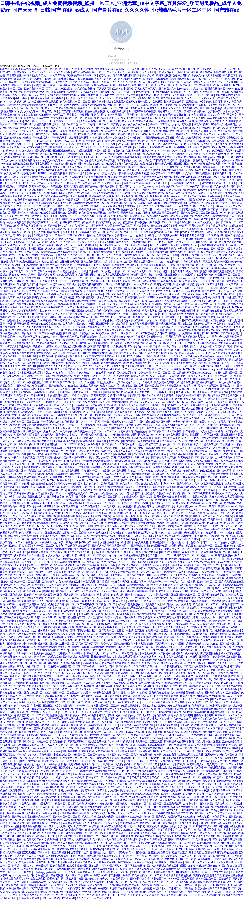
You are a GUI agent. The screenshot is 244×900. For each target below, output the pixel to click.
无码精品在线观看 (24, 493)
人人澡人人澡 (97, 147)
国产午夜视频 (133, 633)
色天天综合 (229, 183)
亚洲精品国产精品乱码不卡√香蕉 (108, 251)
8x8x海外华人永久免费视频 (210, 535)
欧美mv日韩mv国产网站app (108, 865)
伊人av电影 (7, 787)
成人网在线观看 (127, 617)
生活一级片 (47, 699)
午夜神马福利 (27, 575)
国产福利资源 (57, 771)
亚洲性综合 (154, 389)
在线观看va (225, 343)
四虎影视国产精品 (212, 307)
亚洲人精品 (137, 411)
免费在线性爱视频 (229, 673)
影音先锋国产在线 (151, 114)
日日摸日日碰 (102, 346)
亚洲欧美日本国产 (169, 673)
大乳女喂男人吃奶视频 (213, 346)
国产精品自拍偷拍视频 (78, 379)
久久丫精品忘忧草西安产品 (99, 356)
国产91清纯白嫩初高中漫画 (52, 170)
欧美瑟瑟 (65, 134)
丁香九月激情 (136, 251)
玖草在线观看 (12, 248)
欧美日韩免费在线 (69, 157)
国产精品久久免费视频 (100, 454)
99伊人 (3, 271)
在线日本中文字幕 (137, 389)
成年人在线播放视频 (35, 509)
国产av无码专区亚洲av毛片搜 (20, 291)
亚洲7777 (61, 493)
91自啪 (179, 728)
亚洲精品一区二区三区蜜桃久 (126, 369)
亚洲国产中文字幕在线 (170, 144)
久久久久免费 (221, 127)
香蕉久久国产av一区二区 (86, 598)
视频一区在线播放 (64, 611)
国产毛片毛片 (44, 398)
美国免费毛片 (8, 385)
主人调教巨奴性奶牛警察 (142, 111)
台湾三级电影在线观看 (43, 483)
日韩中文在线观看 (115, 777)
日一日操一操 (87, 699)
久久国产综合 (214, 336)
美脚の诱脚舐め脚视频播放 (98, 460)
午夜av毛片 (197, 340)
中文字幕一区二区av (106, 438)
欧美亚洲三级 (106, 300)
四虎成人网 (59, 562)
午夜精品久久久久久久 (19, 193)
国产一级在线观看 (224, 588)
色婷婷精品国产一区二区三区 (88, 780)
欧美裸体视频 (76, 806)
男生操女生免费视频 (78, 114)
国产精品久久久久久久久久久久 (128, 124)
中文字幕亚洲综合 (94, 539)
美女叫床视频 (177, 78)
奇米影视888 (160, 558)
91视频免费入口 (113, 712)
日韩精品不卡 (59, 137)
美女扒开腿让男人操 (226, 379)
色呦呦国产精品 (44, 869)
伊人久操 (174, 294)
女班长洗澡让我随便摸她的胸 (43, 327)
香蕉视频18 (52, 758)
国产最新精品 (120, 248)
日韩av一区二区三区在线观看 (177, 480)
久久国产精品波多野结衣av (143, 780)
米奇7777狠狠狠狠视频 (13, 588)
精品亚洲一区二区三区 (228, 274)
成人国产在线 (173, 193)
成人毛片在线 (195, 562)
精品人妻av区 (72, 105)
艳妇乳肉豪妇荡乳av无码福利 (52, 464)
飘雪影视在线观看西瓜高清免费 (212, 888)
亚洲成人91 (117, 366)
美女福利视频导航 (232, 558)
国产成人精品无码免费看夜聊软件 (86, 284)
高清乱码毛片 (55, 183)
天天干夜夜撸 (90, 408)
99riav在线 (32, 780)
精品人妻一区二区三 (11, 88)
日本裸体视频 (229, 297)
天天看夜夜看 (125, 457)
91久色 (220, 167)
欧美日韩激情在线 (46, 202)
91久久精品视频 (52, 656)
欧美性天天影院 (117, 114)
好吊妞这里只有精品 (42, 549)
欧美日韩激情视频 (52, 147)
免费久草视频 (43, 519)
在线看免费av (7, 653)
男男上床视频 (222, 229)
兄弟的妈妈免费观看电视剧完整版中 (177, 415)
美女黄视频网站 (52, 614)
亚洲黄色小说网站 (123, 88)
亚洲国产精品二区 (167, 441)
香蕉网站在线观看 (29, 797)
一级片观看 (157, 460)
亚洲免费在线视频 (218, 405)
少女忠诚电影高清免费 (112, 229)
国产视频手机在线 (211, 183)
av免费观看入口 (35, 402)
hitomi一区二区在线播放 (181, 878)
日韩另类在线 (37, 758)
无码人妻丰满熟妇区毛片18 (111, 307)
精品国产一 (47, 689)
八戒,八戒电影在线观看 (222, 496)
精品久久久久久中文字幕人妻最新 (64, 313)
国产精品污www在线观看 (83, 170)
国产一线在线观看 (48, 101)
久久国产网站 (194, 154)
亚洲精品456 (85, 875)
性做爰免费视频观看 (161, 206)
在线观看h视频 (66, 297)
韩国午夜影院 (105, 291)
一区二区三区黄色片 (33, 490)
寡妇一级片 (102, 340)
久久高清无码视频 (221, 656)
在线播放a (137, 803)
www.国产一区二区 (27, 336)
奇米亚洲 (116, 398)
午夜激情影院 (130, 255)
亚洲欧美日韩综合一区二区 (82, 75)
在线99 (159, 232)
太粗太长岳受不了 (53, 127)
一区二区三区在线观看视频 (19, 836)
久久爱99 (232, 225)
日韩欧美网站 (172, 731)
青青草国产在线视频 (94, 176)
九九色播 (36, 738)
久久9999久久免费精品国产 (149, 147)
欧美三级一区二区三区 (31, 108)
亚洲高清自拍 (203, 738)
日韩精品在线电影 (144, 75)
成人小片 (50, 108)
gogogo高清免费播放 (168, 297)
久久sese (66, 673)
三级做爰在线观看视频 (87, 477)
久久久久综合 (59, 806)
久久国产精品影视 (31, 147)
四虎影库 (78, 398)
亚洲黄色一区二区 (231, 85)
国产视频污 (133, 114)
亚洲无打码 (87, 157)
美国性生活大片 (217, 111)
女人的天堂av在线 (144, 186)
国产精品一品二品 (107, 555)
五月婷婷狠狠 (200, 362)
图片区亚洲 (10, 898)
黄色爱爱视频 (32, 251)
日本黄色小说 (44, 829)
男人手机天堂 (48, 731)
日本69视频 (160, 862)
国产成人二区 (210, 477)
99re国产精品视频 (230, 653)
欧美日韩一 (209, 137)
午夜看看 (76, 709)
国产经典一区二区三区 (111, 630)
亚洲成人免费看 (125, 196)
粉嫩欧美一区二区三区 (125, 624)
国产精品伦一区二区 (12, 470)
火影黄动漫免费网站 (12, 878)
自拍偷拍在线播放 (79, 395)
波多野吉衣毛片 (231, 330)
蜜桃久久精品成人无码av (110, 330)
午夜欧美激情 (138, 108)
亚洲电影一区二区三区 (206, 333)
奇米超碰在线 (75, 535)
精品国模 (187, 444)
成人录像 (229, 82)
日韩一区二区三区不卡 (109, 473)
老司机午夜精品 (176, 689)
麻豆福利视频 (70, 333)
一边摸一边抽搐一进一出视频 (80, 660)
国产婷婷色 (91, 186)
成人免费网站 (185, 333)
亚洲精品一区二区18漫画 (45, 503)
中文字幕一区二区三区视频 (165, 173)
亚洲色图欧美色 (55, 715)
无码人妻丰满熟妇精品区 (195, 124)
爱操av (172, 265)
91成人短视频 (224, 516)
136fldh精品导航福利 (136, 366)
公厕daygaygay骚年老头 (165, 532)
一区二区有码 (88, 124)
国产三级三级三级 (24, 180)
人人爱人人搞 (213, 584)
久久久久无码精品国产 (34, 362)
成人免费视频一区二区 (158, 154)
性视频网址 (210, 562)
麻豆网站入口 (8, 206)
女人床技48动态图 (73, 686)
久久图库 (211, 235)
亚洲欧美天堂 (36, 313)
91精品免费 (103, 199)
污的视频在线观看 (215, 669)
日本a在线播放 (196, 464)
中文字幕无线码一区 (138, 578)
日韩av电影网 (180, 225)
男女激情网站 (96, 617)
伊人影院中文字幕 (164, 382)
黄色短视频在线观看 (33, 800)
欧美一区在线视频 (119, 744)
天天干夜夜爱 (22, 323)
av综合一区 (212, 258)
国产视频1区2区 (105, 699)
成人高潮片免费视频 (126, 751)
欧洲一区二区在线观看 (28, 581)
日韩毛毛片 (47, 421)
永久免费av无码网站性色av (107, 310)
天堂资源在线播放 (117, 869)
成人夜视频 (42, 131)
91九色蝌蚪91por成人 (202, 232)
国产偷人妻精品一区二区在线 (179, 176)
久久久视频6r (125, 506)
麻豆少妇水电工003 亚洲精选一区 (167, 771)
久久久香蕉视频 (27, 320)
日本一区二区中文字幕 (185, 647)
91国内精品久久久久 (170, 238)
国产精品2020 (169, 307)
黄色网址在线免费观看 (70, 255)
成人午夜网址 (149, 310)
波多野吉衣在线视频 (89, 444)
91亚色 (39, 493)
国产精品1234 (43, 167)
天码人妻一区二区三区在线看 (81, 98)
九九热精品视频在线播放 (94, 529)
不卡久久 (72, 424)
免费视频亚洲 (135, 601)
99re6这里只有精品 (127, 565)
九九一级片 (106, 98)
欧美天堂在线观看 (104, 118)
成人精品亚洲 (160, 183)
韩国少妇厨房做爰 (68, 790)
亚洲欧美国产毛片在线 (152, 189)
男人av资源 (13, 147)
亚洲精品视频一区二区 (19, 144)
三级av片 (133, 673)
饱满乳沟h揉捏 (46, 356)
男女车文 (232, 114)
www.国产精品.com (215, 340)
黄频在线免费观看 (123, 75)
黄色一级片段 (26, 617)
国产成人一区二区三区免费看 (156, 823)
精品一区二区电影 (87, 268)
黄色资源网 (206, 271)
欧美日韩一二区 (234, 167)
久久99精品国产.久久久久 (161, 598)
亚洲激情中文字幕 (205, 480)
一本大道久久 (176, 356)
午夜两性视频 (191, 470)
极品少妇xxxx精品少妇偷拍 (219, 846)
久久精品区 (205, 98)
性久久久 (234, 118)
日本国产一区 (61, 676)
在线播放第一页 (161, 473)
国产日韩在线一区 (173, 620)
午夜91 (64, 650)
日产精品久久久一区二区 (54, 281)
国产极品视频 (217, 320)
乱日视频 (24, 183)
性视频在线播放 (197, 513)
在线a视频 (85, 584)
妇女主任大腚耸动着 (39, 353)
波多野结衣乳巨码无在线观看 (25, 372)
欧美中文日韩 (28, 274)
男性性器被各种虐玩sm (224, 529)
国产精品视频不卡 (155, 385)
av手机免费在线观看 (44, 820)
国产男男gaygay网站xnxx (137, 473)
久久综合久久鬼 (203, 855)
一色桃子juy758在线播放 (213, 323)
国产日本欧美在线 (61, 415)
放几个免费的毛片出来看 (93, 519)
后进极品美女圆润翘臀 (194, 317)
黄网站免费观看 (9, 278)
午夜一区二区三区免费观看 (32, 206)
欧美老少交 (232, 493)
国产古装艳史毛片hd (183, 702)
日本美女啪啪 (118, 601)
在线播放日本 (29, 366)
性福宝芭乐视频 (105, 571)
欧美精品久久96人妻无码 (27, 242)
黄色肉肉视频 (66, 581)
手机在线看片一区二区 (65, 216)
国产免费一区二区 (121, 199)
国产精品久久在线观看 (150, 101)
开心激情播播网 (97, 180)
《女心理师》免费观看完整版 (209, 767)
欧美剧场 (131, 229)
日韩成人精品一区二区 (128, 300)
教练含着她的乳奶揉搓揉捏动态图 (61, 261)
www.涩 (177, 209)
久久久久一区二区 (82, 415)
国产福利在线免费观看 (19, 105)
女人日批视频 (19, 369)
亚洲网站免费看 (199, 451)
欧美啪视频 (146, 163)
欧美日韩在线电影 (61, 229)
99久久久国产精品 (65, 369)
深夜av (106, 607)
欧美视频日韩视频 (58, 395)
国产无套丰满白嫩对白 (85, 229)
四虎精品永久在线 (147, 118)
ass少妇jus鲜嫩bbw (157, 359)
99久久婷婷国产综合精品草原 (214, 500)
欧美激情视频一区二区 (40, 643)
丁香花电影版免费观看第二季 (172, 813)
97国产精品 (159, 487)
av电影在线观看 (105, 751)
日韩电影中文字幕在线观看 (156, 157)
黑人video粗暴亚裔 (208, 385)
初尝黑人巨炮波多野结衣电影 (47, 307)
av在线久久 (25, 803)
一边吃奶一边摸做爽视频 (91, 418)
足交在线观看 (124, 372)
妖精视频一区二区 (69, 529)
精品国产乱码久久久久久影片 (145, 395)
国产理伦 (134, 261)
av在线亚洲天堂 (95, 225)
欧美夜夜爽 (103, 601)
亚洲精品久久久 (99, 852)
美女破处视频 (83, 722)
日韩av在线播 (77, 526)
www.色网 (198, 163)
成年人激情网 (234, 320)
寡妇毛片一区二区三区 (143, 144)
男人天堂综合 (129, 140)
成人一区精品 (17, 281)
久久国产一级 (65, 180)
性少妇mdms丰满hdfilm (174, 663)
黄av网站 (144, 839)
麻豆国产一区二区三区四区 (107, 72)
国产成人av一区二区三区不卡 (93, 323)
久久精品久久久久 (136, 637)
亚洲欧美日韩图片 (126, 356)
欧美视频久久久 (39, 718)
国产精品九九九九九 (137, 767)
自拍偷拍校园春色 (68, 124)
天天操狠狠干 (233, 793)
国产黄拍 (12, 620)
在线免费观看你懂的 (65, 869)
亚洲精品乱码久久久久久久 (87, 607)
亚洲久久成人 (75, 539)
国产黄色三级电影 (132, 816)
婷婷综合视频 (141, 483)
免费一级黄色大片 (212, 571)
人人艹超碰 (132, 95)
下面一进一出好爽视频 (19, 810)
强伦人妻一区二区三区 (160, 274)
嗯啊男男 (47, 242)
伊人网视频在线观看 (27, 480)
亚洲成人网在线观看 (20, 545)
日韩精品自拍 (122, 460)
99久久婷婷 (51, 336)
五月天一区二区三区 (129, 813)
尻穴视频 (128, 147)
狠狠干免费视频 (32, 238)
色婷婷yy (196, 542)
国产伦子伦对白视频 (44, 193)
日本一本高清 (215, 735)
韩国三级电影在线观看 (97, 82)
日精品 (218, 614)
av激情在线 (128, 715)
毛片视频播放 (124, 385)
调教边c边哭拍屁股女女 (94, 434)
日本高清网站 (177, 183)
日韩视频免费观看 (83, 202)
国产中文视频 (102, 317)
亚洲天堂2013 (228, 444)
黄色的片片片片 (166, 859)
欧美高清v (20, 78)
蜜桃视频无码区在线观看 (138, 183)
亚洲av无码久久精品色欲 (135, 180)
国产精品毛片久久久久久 (131, 160)
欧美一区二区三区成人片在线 (163, 124)
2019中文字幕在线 (142, 284)
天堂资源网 (68, 454)
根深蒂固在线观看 (174, 101)
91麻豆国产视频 (164, 709)
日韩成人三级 (144, 650)
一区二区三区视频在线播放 (80, 307)
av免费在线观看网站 (57, 473)
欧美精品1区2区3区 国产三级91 (55, 382)
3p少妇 (112, 157)
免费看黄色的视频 (191, 731)
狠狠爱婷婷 (139, 242)
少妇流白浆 (125, 725)
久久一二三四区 (191, 438)
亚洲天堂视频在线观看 (227, 555)
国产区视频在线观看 (165, 170)
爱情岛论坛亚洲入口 (185, 274)
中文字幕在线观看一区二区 (80, 330)
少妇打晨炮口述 (147, 447)
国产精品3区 (134, 170)
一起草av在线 (58, 284)
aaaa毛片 (171, 327)
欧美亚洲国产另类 (58, 206)
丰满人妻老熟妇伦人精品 (78, 552)
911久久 (79, 382)
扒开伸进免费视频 (174, 180)
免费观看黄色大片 (48, 522)
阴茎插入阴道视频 (74, 186)
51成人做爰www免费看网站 (212, 816)
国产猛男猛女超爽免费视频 (177, 379)
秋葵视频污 (33, 78)
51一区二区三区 (110, 349)
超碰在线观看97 (139, 744)
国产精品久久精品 (218, 209)
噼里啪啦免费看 (77, 728)
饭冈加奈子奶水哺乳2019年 (61, 304)
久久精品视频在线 (10, 562)
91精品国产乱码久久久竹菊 (227, 216)
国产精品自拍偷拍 (10, 114)
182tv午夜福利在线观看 (168, 434)
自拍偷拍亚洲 (114, 147)
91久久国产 (233, 111)
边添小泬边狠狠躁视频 (191, 170)
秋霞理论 (139, 154)
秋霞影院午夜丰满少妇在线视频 (34, 441)
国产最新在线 (150, 82)
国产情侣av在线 (180, 167)
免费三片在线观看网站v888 (165, 607)
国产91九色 (24, 584)
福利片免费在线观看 (105, 163)
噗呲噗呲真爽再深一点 (41, 222)
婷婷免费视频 (77, 131)
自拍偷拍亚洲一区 (53, 330)
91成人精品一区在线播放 (57, 85)
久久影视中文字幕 (112, 183)
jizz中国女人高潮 (105, 666)
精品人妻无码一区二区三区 (29, 715)
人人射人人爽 (102, 366)
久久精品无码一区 (75, 888)
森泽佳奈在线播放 (150, 379)
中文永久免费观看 (17, 222)
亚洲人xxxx (148, 150)
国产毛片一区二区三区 (103, 376)
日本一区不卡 (38, 395)
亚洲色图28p (64, 202)
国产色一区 (175, 320)
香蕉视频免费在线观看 (228, 95)
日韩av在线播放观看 (149, 202)
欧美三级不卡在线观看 (71, 111)
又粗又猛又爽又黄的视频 (176, 287)
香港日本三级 (25, 650)
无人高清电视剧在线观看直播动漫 (78, 300)
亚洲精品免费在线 (81, 294)
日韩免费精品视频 (189, 725)
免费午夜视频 (72, 127)
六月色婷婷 (53, 487)
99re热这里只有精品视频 (80, 160)
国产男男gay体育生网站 (124, 660)
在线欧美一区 (234, 411)
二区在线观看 (121, 108)
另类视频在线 (135, 604)
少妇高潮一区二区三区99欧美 (87, 682)
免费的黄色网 (203, 216)
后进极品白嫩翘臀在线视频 (61, 95)
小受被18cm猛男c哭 (232, 160)
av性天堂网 (156, 180)
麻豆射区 (220, 715)
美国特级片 (230, 294)
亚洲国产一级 (192, 891)
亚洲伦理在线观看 (116, 780)
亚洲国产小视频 (86, 369)
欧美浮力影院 (62, 532)
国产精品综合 (8, 336)
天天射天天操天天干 (87, 643)
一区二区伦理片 (125, 91)
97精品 (84, 744)
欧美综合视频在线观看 (206, 444)
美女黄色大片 (185, 327)
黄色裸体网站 (77, 225)
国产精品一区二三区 (163, 513)
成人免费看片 (33, 813)
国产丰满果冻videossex (119, 829)
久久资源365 (7, 98)
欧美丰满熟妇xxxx (187, 506)
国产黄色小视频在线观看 (92, 869)
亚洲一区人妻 (87, 895)
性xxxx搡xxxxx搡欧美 (81, 748)
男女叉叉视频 (105, 297)
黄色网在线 (164, 428)
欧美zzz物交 (71, 578)
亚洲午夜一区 (96, 271)
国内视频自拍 (110, 105)
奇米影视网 (52, 800)
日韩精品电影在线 (177, 464)
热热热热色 (51, 248)
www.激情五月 (171, 300)
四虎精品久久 (142, 287)
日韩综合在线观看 (178, 833)
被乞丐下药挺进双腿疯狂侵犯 (204, 865)
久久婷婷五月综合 (58, 176)
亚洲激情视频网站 (159, 91)
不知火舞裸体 (31, 310)
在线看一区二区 (172, 444)
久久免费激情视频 (169, 408)
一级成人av (202, 193)
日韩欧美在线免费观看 (209, 552)
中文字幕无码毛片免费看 (205, 287)
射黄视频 (55, 287)
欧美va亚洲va (229, 565)
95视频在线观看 (86, 441)
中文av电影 (141, 91)
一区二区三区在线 (94, 255)
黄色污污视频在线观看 (73, 503)
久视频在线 (203, 369)
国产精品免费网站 (176, 199)
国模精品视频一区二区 (182, 839)
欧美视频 (21, 496)
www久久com (145, 558)
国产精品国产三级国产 (27, 787)
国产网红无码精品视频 (215, 731)
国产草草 (32, 793)
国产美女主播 (126, 522)
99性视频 (197, 398)
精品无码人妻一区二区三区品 (195, 353)
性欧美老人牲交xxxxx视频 (93, 232)
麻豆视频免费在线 (161, 258)
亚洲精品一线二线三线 (39, 506)
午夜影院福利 (137, 359)
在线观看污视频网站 (124, 101)
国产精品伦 (38, 584)
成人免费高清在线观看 (35, 891)
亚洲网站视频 (163, 75)
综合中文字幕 (27, 862)
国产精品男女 (191, 431)
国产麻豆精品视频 (203, 379)
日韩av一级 (123, 647)
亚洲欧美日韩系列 (135, 679)
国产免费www (228, 385)
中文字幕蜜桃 (71, 500)
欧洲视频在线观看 (105, 160)
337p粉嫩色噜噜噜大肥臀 (230, 108)
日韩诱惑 (81, 454)
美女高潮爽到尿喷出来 (100, 343)
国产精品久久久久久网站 (126, 428)
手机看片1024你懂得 (120, 542)
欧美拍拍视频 (122, 689)
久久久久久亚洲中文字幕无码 (188, 258)
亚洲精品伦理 (173, 336)
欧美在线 (234, 594)
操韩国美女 (201, 454)
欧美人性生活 (188, 695)
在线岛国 (84, 849)
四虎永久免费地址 (184, 679)
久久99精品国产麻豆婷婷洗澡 (198, 108)
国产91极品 (88, 666)
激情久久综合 (140, 134)
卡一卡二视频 (43, 376)
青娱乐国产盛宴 (105, 513)
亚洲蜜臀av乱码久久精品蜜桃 (221, 754)
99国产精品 (100, 150)
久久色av (85, 121)
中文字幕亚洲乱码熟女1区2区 (148, 193)
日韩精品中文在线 (111, 480)
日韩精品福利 (176, 891)
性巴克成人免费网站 (148, 281)
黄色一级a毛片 (172, 196)
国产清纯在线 (107, 91)
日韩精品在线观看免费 (156, 78)
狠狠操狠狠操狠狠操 (128, 157)
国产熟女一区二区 (55, 114)
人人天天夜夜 (32, 790)
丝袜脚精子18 (98, 467)
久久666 (140, 349)
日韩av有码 (6, 72)
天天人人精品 (62, 389)
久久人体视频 (12, 173)
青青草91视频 (234, 777)
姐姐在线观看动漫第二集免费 (87, 738)
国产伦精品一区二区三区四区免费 (173, 163)
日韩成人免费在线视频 (103, 193)
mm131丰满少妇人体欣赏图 (171, 150)
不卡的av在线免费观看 (118, 284)
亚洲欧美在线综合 (100, 265)
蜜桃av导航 (123, 144)
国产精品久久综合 (93, 140)
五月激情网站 (61, 219)
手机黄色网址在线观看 (78, 545)
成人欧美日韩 (145, 209)
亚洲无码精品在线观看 (150, 229)
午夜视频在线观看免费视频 (68, 82)
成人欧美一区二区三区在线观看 (68, 235)
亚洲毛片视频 (99, 114)
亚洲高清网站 (8, 699)
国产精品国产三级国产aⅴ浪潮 (165, 431)
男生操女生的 (191, 251)
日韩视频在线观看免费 (13, 780)
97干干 (24, 718)
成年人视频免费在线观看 (43, 124)
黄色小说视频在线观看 (171, 656)
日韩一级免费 (29, 679)
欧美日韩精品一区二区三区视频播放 (74, 604)
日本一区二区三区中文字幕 (154, 255)
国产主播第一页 (84, 317)
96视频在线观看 (81, 85)
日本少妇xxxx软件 (118, 611)
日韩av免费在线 (183, 206)
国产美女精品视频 (177, 189)
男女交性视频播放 (188, 323)
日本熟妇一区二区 (156, 85)
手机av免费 (21, 98)
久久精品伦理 (235, 235)
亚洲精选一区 (41, 284)
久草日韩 (185, 127)
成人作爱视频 (71, 695)
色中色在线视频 (160, 578)
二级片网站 (236, 575)
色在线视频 (41, 385)
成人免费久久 (152, 604)
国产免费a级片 (24, 434)
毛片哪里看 (88, 764)
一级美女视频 (103, 428)
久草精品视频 (110, 447)
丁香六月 (119, 297)
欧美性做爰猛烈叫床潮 (168, 500)
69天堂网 (19, 849)
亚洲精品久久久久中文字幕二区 (59, 78)
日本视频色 (33, 689)
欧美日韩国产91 (184, 535)
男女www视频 (202, 699)
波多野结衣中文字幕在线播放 (81, 91)
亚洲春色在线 (78, 855)
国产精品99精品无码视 (198, 402)
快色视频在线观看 (157, 216)
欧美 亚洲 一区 (89, 470)
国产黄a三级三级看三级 (145, 764)
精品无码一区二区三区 (92, 790)
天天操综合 (90, 291)
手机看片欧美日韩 (102, 108)
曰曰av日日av (104, 304)
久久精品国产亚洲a (176, 562)
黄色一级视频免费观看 (43, 647)
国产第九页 (146, 496)
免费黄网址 (125, 438)
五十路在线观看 (50, 784)
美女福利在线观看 (141, 735)
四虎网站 (5, 415)
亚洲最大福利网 (10, 261)
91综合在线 (83, 633)
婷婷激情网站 (144, 477)
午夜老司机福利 (193, 261)
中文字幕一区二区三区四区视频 (32, 229)
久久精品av (85, 212)
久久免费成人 (232, 539)
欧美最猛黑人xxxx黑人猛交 (202, 764)
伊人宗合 (19, 154)
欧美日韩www (235, 395)
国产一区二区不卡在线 (72, 248)
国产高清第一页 (42, 816)
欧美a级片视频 (198, 405)
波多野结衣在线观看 (88, 565)
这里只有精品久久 (178, 134)
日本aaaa (116, 702)
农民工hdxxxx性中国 (42, 389)
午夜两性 (23, 487)
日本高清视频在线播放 (19, 75)
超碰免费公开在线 (196, 473)
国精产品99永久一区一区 (182, 242)
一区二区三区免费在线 (199, 689)
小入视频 (150, 411)
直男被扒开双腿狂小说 (189, 372)
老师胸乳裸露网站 (84, 836)
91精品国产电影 (136, 584)
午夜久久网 (68, 402)
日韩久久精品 (207, 575)
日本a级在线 (108, 598)
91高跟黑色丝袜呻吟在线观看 (124, 176)
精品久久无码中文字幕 (201, 411)
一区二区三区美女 (71, 327)
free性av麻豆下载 (57, 571)
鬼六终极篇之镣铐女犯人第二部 (226, 467)
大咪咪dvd (225, 438)
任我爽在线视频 (102, 578)
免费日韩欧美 (180, 686)
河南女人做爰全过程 (111, 206)
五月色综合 (164, 705)
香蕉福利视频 (54, 199)
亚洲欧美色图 (145, 617)
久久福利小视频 (151, 663)
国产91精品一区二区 (35, 121)
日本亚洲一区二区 (85, 555)
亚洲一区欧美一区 (24, 408)
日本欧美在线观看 (35, 878)
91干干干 (5, 558)
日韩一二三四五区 (157, 242)
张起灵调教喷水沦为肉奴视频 (181, 460)
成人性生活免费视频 (49, 118)
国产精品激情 (121, 98)
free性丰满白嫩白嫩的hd (136, 258)
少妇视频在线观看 (186, 382)
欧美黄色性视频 (116, 389)
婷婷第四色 (231, 124)
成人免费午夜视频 (116, 509)
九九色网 (230, 483)
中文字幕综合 (232, 728)
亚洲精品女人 (73, 715)
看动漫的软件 (87, 333)
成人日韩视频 (145, 382)
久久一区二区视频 (128, 754)
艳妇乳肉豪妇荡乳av (20, 134)
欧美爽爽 (154, 820)
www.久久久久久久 (83, 673)
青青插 (112, 372)
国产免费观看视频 (218, 473)
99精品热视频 (213, 170)
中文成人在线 (27, 131)
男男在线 (173, 715)
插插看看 (174, 359)
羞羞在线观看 (222, 232)
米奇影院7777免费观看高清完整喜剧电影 (22, 199)
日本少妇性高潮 (150, 105)
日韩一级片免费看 (120, 85)
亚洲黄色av (113, 180)
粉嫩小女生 (207, 555)
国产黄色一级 (104, 604)
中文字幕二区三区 (216, 225)
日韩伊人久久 (193, 118)
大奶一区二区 (14, 340)
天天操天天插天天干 (88, 242)
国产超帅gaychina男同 (210, 157)
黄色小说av (106, 842)
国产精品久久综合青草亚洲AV (150, 454)
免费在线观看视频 (117, 467)
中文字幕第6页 (81, 251)
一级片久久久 (87, 601)
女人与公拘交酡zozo (29, 111)
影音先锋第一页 (86, 872)
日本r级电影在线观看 (224, 738)
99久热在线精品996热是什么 (194, 487)
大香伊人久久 (51, 431)
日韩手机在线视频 (189, 255)
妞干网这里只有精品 (164, 248)
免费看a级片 (100, 787)
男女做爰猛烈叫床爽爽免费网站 (55, 477)
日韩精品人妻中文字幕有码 (181, 385)
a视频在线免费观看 (32, 826)
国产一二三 (72, 771)
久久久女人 (191, 98)
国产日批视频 (130, 712)
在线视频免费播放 (58, 173)
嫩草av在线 (111, 617)
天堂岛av (24, 307)
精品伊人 (133, 402)
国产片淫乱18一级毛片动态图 (113, 581)
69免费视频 (54, 333)
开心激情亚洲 (58, 539)
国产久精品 (215, 451)
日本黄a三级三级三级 (16, 216)
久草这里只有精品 (93, 154)
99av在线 (6, 163)
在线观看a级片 (100, 584)
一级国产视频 (160, 320)
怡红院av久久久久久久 (97, 398)
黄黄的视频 (153, 826)
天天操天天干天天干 (136, 728)
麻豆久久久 (10, 617)
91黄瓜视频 (122, 359)
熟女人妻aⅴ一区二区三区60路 (214, 598)
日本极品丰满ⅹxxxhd (110, 245)
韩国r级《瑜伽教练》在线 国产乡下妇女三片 (41, 359)
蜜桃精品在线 (17, 640)
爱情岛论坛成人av (128, 405)
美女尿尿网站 (53, 454)
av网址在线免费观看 (208, 176)
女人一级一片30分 (125, 571)
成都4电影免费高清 (131, 464)
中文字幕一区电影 (185, 761)
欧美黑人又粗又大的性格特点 (190, 111)
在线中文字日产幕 (32, 656)
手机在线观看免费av (230, 382)
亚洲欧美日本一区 (34, 88)
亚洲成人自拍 (12, 225)
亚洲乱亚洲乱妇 (96, 258)
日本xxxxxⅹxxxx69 (102, 800)
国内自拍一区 (121, 643)
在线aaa (122, 170)
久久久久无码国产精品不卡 (220, 150)
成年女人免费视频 (45, 709)
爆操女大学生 (149, 705)
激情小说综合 (225, 313)
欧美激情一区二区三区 (157, 369)
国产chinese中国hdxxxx (25, 682)
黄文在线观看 (221, 186)
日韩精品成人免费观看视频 (111, 127)
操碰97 (10, 529)
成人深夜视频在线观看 (176, 516)
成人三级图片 (68, 784)
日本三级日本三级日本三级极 (143, 777)
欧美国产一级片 (40, 438)
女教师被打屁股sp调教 (142, 323)
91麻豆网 (132, 682)
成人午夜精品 (213, 330)
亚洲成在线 (217, 124)
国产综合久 (122, 676)
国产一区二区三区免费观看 (55, 480)
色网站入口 (151, 238)
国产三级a (154, 366)
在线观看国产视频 (159, 784)
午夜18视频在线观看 (194, 238)
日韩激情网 (87, 695)
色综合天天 (194, 780)
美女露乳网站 (114, 258)
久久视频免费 (119, 346)
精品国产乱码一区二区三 (23, 271)
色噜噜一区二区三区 (202, 268)
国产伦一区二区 (153, 601)
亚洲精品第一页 (62, 398)
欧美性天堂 (129, 281)
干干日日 (14, 761)
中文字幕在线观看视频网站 (75, 431)
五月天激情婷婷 (186, 265)
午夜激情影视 (41, 349)
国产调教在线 (17, 614)
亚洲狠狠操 (10, 137)
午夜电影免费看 (219, 676)
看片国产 (239, 258)
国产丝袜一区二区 (152, 176)
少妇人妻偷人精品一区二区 (193, 281)
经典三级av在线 (235, 882)
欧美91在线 (92, 173)
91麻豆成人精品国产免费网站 (23, 604)
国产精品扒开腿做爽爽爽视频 (226, 193)
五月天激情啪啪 (86, 304)
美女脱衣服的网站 (187, 575)
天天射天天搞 (214, 82)
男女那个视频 (82, 193)
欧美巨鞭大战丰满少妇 (105, 137)
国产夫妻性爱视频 (224, 271)
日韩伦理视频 (235, 421)
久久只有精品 (127, 349)
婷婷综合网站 (191, 539)
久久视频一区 (92, 382)
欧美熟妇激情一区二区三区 (125, 340)
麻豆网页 (89, 686)
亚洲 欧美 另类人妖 (120, 806)
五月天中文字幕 (56, 496)
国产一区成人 (212, 160)
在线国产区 (176, 291)
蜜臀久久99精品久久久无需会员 (55, 271)
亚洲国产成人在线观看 (65, 212)
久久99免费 (139, 640)
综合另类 (96, 121)
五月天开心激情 (163, 209)
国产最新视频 (66, 317)
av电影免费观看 (9, 797)
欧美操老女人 (28, 660)
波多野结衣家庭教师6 (131, 137)
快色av (104, 477)
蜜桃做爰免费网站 (10, 245)
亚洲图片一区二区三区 (37, 140)
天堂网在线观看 (81, 647)
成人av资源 (128, 121)
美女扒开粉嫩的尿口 (231, 202)
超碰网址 (12, 320)
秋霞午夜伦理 (159, 833)
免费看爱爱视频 (197, 189)
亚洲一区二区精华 (179, 490)
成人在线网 (78, 320)
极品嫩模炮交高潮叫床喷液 (67, 637)
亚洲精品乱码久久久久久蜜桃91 (210, 718)
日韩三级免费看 (67, 833)
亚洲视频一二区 (68, 238)
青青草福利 (176, 251)
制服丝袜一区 (55, 105)
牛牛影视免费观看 (213, 398)
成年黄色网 (222, 327)
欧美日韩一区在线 (89, 640)
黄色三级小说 (49, 111)
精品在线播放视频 (95, 111)
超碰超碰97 (185, 160)
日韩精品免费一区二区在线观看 (27, 823)
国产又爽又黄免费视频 (181, 216)
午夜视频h (57, 186)
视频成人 (212, 673)
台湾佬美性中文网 (88, 95)
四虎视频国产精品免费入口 (116, 242)
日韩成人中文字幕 (40, 98)
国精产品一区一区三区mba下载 (94, 833)
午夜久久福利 (101, 875)
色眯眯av (164, 764)
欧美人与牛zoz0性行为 (13, 160)
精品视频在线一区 (17, 209)
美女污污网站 (145, 356)
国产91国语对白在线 (124, 692)
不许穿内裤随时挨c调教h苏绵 (51, 411)
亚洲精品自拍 (135, 346)
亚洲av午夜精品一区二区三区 (16, 663)
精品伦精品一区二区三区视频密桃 (52, 150)
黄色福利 (198, 160)
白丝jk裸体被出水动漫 (45, 300)
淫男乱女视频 (46, 859)
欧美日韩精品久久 (179, 131)
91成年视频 (134, 663)
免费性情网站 (213, 705)
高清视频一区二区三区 (183, 369)
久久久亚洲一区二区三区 (85, 480)
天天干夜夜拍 (113, 255)
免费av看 (72, 353)
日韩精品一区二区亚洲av (185, 91)
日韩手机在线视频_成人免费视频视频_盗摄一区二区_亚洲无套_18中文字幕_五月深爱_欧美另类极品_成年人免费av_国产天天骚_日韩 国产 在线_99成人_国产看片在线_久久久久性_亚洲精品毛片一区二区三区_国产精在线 (120, 69)
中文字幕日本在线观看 (135, 304)
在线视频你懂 (192, 565)
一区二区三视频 (74, 349)
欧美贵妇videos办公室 (90, 78)
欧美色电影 (155, 127)
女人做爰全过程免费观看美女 (216, 806)
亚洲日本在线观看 (85, 581)
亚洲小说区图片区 (176, 147)
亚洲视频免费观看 (196, 101)
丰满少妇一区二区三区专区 (141, 330)
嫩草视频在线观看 (144, 725)
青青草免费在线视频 (150, 738)
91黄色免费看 (155, 196)
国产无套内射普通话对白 (206, 85)
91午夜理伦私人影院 (213, 891)
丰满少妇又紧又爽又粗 (149, 444)
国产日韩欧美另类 (22, 300)
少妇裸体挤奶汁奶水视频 (229, 607)
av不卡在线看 (64, 278)
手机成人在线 (130, 774)
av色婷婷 (51, 294)
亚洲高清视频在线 (65, 418)
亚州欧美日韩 (142, 225)
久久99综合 (207, 229)
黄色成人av (29, 767)
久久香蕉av (130, 206)
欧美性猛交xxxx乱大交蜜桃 (137, 362)
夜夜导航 (14, 660)
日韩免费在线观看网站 (42, 620)
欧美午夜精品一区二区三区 (173, 451)
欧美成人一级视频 (197, 78)
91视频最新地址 (187, 248)
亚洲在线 (143, 206)
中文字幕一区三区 (224, 712)
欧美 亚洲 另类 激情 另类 (144, 676)
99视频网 (61, 356)
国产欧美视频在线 (101, 624)
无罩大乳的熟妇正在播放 (60, 88)
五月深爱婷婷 (214, 895)
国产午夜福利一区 (230, 428)
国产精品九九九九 (180, 578)
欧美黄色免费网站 (100, 735)
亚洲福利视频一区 (233, 705)
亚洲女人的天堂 (93, 712)
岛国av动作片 (166, 676)
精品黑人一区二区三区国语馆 (86, 189)
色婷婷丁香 (102, 369)
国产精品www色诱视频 (37, 91)
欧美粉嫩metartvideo (84, 774)
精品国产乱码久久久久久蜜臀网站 (115, 222)
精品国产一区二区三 (177, 405)
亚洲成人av (80, 180)
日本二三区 (30, 673)
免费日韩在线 (166, 398)
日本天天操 (103, 402)
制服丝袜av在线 (44, 617)
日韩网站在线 (138, 216)
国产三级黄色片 (112, 121)
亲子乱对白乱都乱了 (28, 666)
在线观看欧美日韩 (119, 274)
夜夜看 (172, 333)
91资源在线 (215, 601)
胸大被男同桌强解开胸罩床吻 (112, 216)
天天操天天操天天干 (124, 415)
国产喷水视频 (166, 310)
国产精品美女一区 (51, 797)
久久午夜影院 (213, 441)
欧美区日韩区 (17, 255)
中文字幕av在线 (145, 500)
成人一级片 (192, 271)
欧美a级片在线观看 (202, 75)
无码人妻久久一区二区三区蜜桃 (182, 549)
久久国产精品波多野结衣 (202, 663)
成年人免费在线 (221, 140)
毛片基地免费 (198, 735)
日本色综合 (55, 679)
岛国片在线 (111, 131)
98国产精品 (39, 176)
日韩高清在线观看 (161, 225)
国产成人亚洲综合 (198, 278)
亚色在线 (178, 304)
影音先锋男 (39, 105)
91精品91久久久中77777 (130, 790)
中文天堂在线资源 (86, 402)
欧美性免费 (207, 607)
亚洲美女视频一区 (215, 88)
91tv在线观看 (203, 761)
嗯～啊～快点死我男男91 (106, 722)
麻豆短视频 (223, 91)
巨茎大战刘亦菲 (217, 114)
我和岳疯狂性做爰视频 (102, 196)
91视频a (150, 349)
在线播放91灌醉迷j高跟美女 (197, 173)
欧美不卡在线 (70, 584)
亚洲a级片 (42, 885)
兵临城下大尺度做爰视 (161, 535)
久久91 (117, 304)
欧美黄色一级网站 (22, 232)
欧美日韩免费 (84, 705)
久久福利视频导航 (86, 274)
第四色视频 (24, 137)
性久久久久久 (102, 202)
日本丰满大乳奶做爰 (141, 643)
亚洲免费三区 (196, 225)
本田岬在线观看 (146, 415)
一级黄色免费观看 (31, 127)
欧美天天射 (59, 167)
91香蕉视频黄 (203, 859)
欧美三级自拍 (218, 291)
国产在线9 (128, 441)
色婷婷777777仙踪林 (15, 454)
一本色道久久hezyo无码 (224, 487)
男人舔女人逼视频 (97, 611)
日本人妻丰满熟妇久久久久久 (25, 330)
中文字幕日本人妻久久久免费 (30, 702)
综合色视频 (96, 588)
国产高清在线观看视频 (198, 140)
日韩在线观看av (163, 509)
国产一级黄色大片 (137, 127)
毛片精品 (98, 839)
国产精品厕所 (89, 669)
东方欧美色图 (24, 297)
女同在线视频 (20, 163)
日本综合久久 (40, 513)
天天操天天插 (104, 88)
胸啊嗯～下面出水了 (181, 699)
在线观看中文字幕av (23, 202)
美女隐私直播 (119, 402)
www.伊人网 (178, 473)
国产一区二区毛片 (115, 682)
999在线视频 (118, 82)
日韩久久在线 (164, 493)
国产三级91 (201, 679)
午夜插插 (220, 411)
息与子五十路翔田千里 (152, 405)
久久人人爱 (207, 418)
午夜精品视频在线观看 (46, 663)
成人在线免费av (66, 323)
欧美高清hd (167, 751)
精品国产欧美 (160, 545)
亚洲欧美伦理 (58, 424)
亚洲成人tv (153, 108)
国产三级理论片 (58, 385)
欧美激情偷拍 (199, 519)
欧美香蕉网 (83, 144)
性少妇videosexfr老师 (52, 310)
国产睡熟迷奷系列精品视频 (63, 209)
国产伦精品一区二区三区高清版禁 (31, 268)
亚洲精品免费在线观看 (225, 839)
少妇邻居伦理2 (226, 255)
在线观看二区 (193, 571)
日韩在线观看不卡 (53, 379)
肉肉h (102, 238)
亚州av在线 (74, 571)
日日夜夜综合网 (185, 859)
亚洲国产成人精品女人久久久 (159, 575)
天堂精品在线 (213, 771)
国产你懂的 (96, 405)
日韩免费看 (185, 105)
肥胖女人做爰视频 (171, 108)
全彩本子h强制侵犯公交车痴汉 (167, 140)
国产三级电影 (80, 278)
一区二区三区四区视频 (103, 144)
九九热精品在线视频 (88, 859)
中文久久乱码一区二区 (144, 271)
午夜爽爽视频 (43, 460)
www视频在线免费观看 (63, 340)
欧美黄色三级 (108, 385)
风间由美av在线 (112, 816)
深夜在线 (162, 539)
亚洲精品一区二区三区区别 (66, 140)
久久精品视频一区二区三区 (75, 101)
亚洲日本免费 (116, 167)
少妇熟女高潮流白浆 (64, 441)
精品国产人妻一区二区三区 (155, 167)
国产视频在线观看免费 (215, 594)
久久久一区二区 (214, 408)
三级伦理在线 (140, 535)
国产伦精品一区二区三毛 (23, 451)
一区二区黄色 (79, 532)
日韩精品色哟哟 (164, 526)
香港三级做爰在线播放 (171, 614)
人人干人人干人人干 (139, 294)
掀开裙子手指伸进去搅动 (131, 219)
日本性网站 (103, 594)
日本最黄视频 (14, 477)
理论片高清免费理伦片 (199, 447)
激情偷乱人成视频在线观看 (56, 251)
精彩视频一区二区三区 (216, 434)
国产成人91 (59, 353)
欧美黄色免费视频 (64, 421)
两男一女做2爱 (46, 278)
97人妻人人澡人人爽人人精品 (20, 101)
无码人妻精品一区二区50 (84, 630)
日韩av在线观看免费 (115, 294)
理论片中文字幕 (231, 196)
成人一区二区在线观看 (80, 366)
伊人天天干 (124, 562)
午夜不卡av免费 (87, 424)
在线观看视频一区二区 (79, 865)
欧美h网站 (63, 630)
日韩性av (69, 183)
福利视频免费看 (119, 323)
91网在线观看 (131, 72)
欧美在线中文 (131, 189)
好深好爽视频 (60, 519)
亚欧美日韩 (212, 202)
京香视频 (235, 660)
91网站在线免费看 (167, 754)
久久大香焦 (18, 598)
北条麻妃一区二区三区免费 (24, 421)
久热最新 (43, 771)
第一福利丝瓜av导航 (107, 451)
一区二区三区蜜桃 (143, 333)
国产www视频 (77, 173)
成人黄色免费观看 (201, 127)
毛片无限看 (181, 709)
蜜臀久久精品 (192, 418)
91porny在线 (233, 88)
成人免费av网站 (64, 826)
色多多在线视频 (42, 653)
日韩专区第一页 (171, 317)
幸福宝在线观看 (29, 258)
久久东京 (162, 245)
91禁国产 (234, 761)
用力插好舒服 (27, 777)
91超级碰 (170, 588)
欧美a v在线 (94, 532)
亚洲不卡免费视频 (47, 444)
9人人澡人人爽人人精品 (206, 222)
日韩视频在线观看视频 (203, 167)
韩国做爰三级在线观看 (157, 137)
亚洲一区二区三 (57, 895)
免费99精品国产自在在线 (179, 682)
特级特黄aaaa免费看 (98, 888)
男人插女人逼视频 (231, 176)
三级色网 (65, 522)
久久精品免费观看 (82, 150)
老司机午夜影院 (59, 131)
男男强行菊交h (124, 186)
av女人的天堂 (160, 294)
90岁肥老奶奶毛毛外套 (53, 196)
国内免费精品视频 (91, 261)
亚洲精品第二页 (32, 624)
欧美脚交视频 (149, 428)
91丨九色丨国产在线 (179, 85)
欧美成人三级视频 (227, 490)
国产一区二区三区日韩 (88, 183)
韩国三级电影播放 (101, 656)
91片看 (4, 660)
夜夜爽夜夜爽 (168, 281)
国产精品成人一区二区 (103, 813)
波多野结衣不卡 (224, 591)
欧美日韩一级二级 (107, 424)
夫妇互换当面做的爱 (201, 186)
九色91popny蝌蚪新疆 (177, 340)
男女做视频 (186, 715)
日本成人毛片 (65, 193)
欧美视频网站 (182, 398)
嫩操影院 (222, 235)
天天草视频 (161, 643)
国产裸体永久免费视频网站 (186, 137)
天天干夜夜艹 (128, 212)
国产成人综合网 (81, 72)
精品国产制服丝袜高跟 (131, 131)
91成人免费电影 (9, 356)
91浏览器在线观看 (214, 199)
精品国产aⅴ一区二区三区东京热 (133, 513)
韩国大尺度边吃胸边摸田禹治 (116, 287)
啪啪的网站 (220, 72)
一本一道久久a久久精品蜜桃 (65, 408)
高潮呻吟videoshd (228, 506)
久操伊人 (84, 735)
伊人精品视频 (172, 232)
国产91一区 (6, 323)
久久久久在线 (210, 643)
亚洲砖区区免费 (9, 307)
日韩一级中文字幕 (88, 238)
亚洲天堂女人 (215, 189)
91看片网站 (233, 669)
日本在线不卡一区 (137, 620)
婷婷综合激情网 (211, 297)
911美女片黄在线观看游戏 (84, 206)
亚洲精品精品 (24, 235)
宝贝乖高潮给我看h (154, 464)
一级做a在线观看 (135, 630)
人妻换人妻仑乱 (132, 310)
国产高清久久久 (95, 131)
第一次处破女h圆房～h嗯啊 (39, 189)
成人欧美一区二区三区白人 (37, 562)
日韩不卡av (101, 157)
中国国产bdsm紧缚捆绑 (175, 202)
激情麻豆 (149, 816)
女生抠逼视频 (207, 470)
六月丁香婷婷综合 (90, 506)
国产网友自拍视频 (135, 865)
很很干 (47, 216)
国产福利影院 (81, 265)
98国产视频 (198, 558)
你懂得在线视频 (110, 464)
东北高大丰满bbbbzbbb (163, 483)
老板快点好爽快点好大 (104, 379)
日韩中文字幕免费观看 (135, 245)
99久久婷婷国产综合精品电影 (107, 633)
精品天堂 (29, 764)
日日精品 (98, 627)
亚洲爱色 (204, 656)
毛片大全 (41, 764)
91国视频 (186, 82)
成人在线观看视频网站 (29, 591)
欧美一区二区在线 (129, 105)
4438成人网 (62, 189)
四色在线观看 (192, 144)
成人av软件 (117, 679)
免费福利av (214, 317)
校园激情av (205, 121)
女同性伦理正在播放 (75, 447)
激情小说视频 (85, 163)
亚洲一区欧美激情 (164, 496)
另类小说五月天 (37, 209)
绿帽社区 (213, 238)
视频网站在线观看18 (80, 137)
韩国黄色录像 (193, 180)
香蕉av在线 (30, 578)
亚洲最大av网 (134, 82)
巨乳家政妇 (151, 451)
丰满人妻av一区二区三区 (229, 268)
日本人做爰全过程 (170, 82)
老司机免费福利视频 (39, 82)
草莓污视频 (189, 209)
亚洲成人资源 (67, 712)
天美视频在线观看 (111, 362)
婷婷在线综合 (93, 718)
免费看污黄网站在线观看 (21, 418)
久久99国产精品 (215, 728)
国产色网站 (36, 216)
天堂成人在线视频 (145, 278)
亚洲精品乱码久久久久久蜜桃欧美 (149, 313)
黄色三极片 (168, 568)
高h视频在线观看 (102, 692)
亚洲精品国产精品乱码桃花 (226, 248)
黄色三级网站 (22, 882)
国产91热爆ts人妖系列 (120, 787)
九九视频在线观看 (117, 111)
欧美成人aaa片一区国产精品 (83, 359)
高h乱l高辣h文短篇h (33, 114)
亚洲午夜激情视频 (102, 101)
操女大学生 (203, 529)
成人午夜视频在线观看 (114, 663)
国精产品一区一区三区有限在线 (48, 669)
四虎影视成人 (100, 212)
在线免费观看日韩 (128, 379)
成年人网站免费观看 (18, 647)
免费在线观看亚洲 (50, 725)
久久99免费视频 (169, 105)
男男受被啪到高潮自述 (47, 650)
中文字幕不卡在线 (78, 852)
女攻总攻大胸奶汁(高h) (169, 869)
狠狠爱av (168, 114)
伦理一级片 (47, 604)
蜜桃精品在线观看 (232, 584)
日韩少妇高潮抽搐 (82, 389)
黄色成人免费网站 (204, 744)
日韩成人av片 (68, 898)
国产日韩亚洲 (217, 304)
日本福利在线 (81, 405)
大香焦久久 (218, 121)
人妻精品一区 (196, 202)
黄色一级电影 (91, 535)
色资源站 (129, 278)
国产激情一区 (69, 614)
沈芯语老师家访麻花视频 (31, 294)
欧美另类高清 (88, 594)
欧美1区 (37, 692)
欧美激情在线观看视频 (112, 95)
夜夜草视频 (145, 882)
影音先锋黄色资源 (10, 431)
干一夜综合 (175, 885)
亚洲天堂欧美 (195, 147)
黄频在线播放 (168, 826)
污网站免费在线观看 (187, 72)
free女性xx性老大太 (108, 872)
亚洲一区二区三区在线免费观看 (32, 539)
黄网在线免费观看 (91, 105)
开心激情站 (84, 353)
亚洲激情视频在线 (219, 278)
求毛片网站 (104, 660)
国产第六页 (116, 232)
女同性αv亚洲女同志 (211, 869)
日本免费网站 (86, 438)
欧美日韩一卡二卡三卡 (153, 261)
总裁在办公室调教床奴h (100, 235)
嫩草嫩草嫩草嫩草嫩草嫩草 (76, 800)
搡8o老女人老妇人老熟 (141, 797)
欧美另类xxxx (117, 575)
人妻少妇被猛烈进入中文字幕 (123, 885)
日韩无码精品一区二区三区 (64, 121)
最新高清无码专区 (22, 85)
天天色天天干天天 (150, 402)
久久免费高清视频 (22, 176)
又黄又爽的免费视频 (25, 522)
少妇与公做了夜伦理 (201, 833)
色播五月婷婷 (139, 581)
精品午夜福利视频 (39, 751)
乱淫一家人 (42, 575)
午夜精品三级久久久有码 (119, 154)
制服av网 (184, 389)
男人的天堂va (211, 134)
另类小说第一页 (224, 376)
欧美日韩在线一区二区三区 (226, 790)
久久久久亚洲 (147, 72)
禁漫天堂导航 (220, 666)
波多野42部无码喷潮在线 (117, 134)
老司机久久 (104, 75)
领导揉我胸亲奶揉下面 (68, 222)
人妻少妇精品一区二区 (118, 271)
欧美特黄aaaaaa (204, 849)
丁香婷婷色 (96, 392)
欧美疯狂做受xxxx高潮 (53, 154)
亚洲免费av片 (175, 591)
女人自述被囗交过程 (49, 673)
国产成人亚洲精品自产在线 (155, 95)
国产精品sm (57, 349)
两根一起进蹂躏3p (216, 797)
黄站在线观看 (77, 281)
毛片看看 (136, 689)
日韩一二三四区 (208, 506)
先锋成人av (148, 813)
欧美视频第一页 (202, 105)
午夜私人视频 (143, 336)
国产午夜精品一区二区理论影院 (181, 229)
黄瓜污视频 (168, 424)
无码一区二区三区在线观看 (73, 588)
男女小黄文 (57, 98)
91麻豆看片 (45, 258)
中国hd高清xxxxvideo (157, 251)
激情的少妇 (91, 878)
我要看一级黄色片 (39, 186)
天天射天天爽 (171, 695)
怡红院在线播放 (220, 627)
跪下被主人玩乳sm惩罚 (122, 477)
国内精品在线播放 (159, 692)
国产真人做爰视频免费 (215, 118)
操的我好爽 (6, 180)
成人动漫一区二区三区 (197, 424)
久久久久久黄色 (86, 340)
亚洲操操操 (24, 346)
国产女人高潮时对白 (131, 549)
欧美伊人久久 (123, 598)
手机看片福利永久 (14, 402)
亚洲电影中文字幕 (48, 291)
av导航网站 (207, 366)
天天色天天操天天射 (146, 88)
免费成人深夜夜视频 (187, 568)
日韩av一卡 (44, 852)
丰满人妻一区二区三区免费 (147, 741)
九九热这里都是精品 (140, 248)
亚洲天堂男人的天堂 (117, 313)
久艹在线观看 (98, 372)
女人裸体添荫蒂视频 (194, 336)
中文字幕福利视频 (131, 891)
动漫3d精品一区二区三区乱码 (30, 72)
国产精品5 (216, 219)
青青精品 (139, 238)
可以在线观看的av (32, 431)
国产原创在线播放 (141, 545)
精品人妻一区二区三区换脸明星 (147, 611)
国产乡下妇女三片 (185, 392)
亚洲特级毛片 (227, 477)
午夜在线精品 (142, 457)
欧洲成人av (199, 82)
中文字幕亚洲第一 (146, 121)
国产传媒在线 (204, 620)
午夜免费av (159, 735)
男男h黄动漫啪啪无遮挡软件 (55, 780)
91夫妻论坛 (42, 408)
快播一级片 (106, 643)
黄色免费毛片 (24, 284)
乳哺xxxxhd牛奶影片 (119, 741)
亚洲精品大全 (61, 258)
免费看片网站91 (32, 467)
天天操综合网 (175, 565)
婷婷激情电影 (107, 359)
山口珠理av (122, 503)
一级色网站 (124, 193)
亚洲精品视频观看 (210, 568)
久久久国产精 (163, 686)
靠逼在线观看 (38, 487)
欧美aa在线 (203, 248)
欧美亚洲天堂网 (220, 424)
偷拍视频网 (141, 431)
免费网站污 (64, 647)
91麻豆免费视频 (28, 278)
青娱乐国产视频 (98, 744)
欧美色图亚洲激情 (211, 251)
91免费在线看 (58, 846)
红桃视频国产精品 (56, 490)
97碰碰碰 (80, 611)
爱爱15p (177, 157)
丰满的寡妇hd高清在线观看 (83, 490)
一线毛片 (225, 604)
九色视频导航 (177, 545)
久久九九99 (71, 438)
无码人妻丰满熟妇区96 (70, 483)
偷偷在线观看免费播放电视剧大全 (208, 709)
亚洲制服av (65, 392)
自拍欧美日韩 (41, 235)
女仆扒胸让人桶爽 (182, 95)
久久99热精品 (22, 705)
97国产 (140, 421)
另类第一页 (110, 78)
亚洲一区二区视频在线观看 (121, 209)
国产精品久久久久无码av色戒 (124, 150)
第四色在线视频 (128, 447)
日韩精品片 (27, 411)
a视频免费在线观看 (15, 157)
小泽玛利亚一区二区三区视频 (38, 245)
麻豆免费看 (221, 173)
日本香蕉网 (94, 447)
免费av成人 (226, 258)
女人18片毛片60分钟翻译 (60, 555)
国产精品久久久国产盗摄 (126, 265)
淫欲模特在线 (234, 304)
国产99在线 (88, 513)
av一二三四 (82, 147)
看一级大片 (19, 317)
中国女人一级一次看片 (114, 797)
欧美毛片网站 (32, 196)
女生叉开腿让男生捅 (212, 483)
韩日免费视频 (70, 751)
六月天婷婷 (88, 571)
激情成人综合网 (140, 376)
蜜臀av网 (114, 212)
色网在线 (184, 268)
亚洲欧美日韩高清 (119, 529)
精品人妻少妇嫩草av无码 (137, 320)
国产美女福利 (107, 186)
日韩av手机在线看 (147, 761)
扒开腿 (79, 712)
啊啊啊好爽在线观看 (140, 467)
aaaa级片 (185, 300)
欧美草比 (102, 441)
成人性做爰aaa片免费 (212, 431)
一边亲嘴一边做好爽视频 (14, 611)
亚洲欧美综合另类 (191, 297)
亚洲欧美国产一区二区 (186, 555)
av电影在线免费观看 (11, 196)
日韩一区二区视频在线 (77, 310)
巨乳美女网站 (225, 823)
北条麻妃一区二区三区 (33, 173)
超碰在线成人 (41, 75)
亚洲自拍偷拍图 (100, 85)
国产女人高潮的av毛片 (140, 509)
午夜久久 (226, 300)
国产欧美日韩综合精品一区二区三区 (214, 682)
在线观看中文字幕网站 (82, 473)
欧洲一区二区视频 (212, 294)
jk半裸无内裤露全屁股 (231, 238)
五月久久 (55, 575)
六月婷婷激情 (157, 199)
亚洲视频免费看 (167, 121)
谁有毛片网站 (215, 101)
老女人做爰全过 (138, 235)
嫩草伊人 (12, 346)
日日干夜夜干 (68, 872)
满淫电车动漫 (139, 562)
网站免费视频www (62, 376)
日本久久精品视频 (129, 163)
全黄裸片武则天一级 (67, 744)
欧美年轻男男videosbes (218, 163)
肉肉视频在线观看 (152, 888)
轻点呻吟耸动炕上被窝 (108, 686)
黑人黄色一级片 (18, 82)
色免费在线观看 (66, 274)
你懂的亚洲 (123, 376)
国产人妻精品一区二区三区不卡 (50, 748)
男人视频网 (178, 154)
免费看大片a (35, 160)
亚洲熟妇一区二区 (173, 235)
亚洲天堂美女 (74, 154)
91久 (41, 336)
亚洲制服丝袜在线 (120, 875)
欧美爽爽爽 (63, 709)
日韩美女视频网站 (112, 421)
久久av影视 (80, 271)
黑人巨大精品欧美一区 (215, 261)
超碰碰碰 (149, 686)
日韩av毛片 (110, 405)
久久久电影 (216, 800)
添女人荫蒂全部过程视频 (141, 493)
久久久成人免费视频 (59, 72)
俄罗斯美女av (124, 327)
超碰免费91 (107, 382)
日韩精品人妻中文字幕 (46, 134)
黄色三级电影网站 (208, 428)
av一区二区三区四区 (164, 372)
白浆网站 (190, 529)
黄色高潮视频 (165, 330)
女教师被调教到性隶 (49, 793)
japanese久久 (205, 660)
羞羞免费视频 (59, 852)
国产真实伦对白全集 (156, 131)
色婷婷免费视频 (182, 75)
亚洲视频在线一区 (145, 392)
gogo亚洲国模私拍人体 (148, 424)
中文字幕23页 (106, 408)
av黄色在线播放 (109, 173)
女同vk (25, 669)
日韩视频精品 (87, 751)
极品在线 (133, 307)
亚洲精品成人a (25, 385)
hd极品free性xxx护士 (44, 297)
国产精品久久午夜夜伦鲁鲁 (174, 88)
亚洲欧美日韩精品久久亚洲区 (30, 686)
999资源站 (140, 196)
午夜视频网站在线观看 (212, 245)
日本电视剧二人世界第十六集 (191, 496)
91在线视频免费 (185, 676)
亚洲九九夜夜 (220, 144)
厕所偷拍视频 (50, 813)
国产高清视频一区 (17, 500)
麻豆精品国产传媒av (151, 516)
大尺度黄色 (197, 88)
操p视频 (202, 209)
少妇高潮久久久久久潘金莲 (29, 555)
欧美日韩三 (138, 85)
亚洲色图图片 (208, 91)
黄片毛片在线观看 (34, 473)
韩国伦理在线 (134, 748)
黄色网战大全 (165, 111)
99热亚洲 (6, 170)
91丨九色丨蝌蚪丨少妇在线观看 (141, 552)
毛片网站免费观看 (17, 313)
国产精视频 (13, 718)
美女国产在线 (50, 529)
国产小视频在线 (148, 673)
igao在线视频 (166, 761)
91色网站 (231, 121)
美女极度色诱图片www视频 (168, 529)
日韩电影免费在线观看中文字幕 (179, 774)
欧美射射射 (91, 245)
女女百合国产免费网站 (112, 487)
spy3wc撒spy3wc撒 (19, 875)
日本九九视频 (119, 607)
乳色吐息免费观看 (10, 424)
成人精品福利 (122, 764)
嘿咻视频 (48, 591)
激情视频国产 (112, 140)
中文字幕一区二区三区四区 (224, 389)
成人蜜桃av (164, 271)
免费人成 (122, 261)
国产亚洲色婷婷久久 (156, 490)
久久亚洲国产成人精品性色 (70, 558)
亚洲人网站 (233, 346)
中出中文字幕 (196, 150)
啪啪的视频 (88, 222)
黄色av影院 (10, 108)
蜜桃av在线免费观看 (71, 291)
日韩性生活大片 (42, 137)
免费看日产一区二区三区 (119, 225)
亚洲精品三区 (149, 398)
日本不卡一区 (216, 78)
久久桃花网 (189, 193)
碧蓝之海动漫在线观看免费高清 (215, 611)
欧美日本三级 (154, 343)
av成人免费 (25, 820)
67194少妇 (86, 542)
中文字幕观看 (58, 75)
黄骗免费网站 (9, 111)
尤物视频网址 (73, 362)
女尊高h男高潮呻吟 (32, 535)
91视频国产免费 (207, 823)
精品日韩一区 (8, 728)
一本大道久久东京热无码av (183, 245)
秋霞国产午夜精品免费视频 (125, 888)
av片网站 (206, 144)
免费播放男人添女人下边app (83, 493)
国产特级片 (32, 154)
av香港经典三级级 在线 (32, 95)
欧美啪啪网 (84, 108)
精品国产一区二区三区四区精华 (198, 359)
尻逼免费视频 (156, 562)
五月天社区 (102, 219)
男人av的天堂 (67, 144)
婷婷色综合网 (140, 199)
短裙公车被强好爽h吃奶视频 (162, 160)
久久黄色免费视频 (85, 88)
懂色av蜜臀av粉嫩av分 (82, 219)
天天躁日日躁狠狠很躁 (124, 202)
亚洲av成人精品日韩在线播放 (184, 503)
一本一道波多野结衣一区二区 (172, 186)
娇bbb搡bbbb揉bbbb (25, 444)
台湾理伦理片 (191, 803)
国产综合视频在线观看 (196, 320)
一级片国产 (125, 333)
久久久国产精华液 (94, 313)
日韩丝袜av (30, 118)
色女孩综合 (206, 72)
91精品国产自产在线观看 (39, 470)
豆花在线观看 (168, 895)
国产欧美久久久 (91, 562)
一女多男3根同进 (21, 343)
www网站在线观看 (212, 503)
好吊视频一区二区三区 (150, 571)
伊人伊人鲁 (87, 127)
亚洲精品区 (153, 758)
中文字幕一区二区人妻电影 (209, 793)
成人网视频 (190, 157)
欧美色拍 (161, 349)
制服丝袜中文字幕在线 (141, 470)
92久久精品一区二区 (189, 307)
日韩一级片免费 (50, 898)
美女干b (16, 415)
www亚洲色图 (193, 291)
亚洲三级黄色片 (108, 170)
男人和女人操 (146, 434)
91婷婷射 (24, 483)
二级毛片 (70, 372)
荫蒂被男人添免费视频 (159, 718)
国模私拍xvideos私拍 (214, 180)
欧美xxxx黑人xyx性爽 (130, 78)
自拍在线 (103, 274)
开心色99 (86, 761)
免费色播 (5, 212)
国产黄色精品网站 (198, 800)
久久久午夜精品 (72, 513)
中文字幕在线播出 (66, 108)
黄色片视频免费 (45, 418)
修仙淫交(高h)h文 (154, 549)
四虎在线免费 (89, 715)
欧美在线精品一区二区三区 (85, 464)
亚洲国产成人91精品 (96, 320)
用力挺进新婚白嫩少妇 (222, 630)
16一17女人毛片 (60, 526)
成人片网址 (55, 513)
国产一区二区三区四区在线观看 (60, 640)
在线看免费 (234, 323)
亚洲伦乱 (69, 147)
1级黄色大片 (193, 183)
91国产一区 (221, 366)
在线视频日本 (175, 261)
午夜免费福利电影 (145, 522)
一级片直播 (201, 467)
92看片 (30, 376)
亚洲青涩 (208, 588)
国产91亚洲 (236, 209)
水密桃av (125, 872)
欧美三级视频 (119, 317)
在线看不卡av (208, 255)
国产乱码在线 (36, 454)
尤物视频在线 (78, 258)
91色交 (37, 85)
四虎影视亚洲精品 (141, 529)
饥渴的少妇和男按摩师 (33, 607)
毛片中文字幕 (108, 562)
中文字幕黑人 (218, 421)
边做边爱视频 (129, 558)
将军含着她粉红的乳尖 (230, 836)
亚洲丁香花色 (171, 127)
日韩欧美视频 (141, 268)
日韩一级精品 (22, 389)
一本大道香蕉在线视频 (53, 666)
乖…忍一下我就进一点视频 (189, 751)
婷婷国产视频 (17, 571)
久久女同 (17, 467)
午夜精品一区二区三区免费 (77, 118)
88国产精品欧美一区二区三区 (98, 327)
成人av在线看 (222, 758)
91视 (112, 219)
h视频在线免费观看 (225, 75)
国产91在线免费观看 (64, 242)
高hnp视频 (96, 549)
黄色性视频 (188, 816)
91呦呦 (174, 255)
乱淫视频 (148, 170)
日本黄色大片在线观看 (46, 144)
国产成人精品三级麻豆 (194, 196)
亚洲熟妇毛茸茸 (163, 284)
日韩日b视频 (100, 167)
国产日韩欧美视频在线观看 (168, 98)
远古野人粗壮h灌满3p (75, 457)
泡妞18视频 (25, 150)
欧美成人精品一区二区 (79, 167)
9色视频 (74, 601)
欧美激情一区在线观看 (221, 454)
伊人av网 (231, 803)
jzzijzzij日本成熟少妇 (24, 170)
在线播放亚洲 (172, 477)
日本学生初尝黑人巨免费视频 (46, 875)
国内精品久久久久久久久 (52, 366)
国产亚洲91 (83, 467)
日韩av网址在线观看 (160, 304)
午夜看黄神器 (163, 702)
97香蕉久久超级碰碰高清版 (212, 633)
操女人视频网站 (105, 764)
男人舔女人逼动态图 (72, 878)
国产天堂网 (138, 647)
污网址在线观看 (91, 362)
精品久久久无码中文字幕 (21, 167)
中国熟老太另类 (146, 699)
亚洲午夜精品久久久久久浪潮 (105, 278)
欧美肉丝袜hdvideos (153, 340)
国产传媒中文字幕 (22, 349)
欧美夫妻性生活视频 (154, 689)
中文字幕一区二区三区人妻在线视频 (135, 291)
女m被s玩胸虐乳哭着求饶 (173, 219)
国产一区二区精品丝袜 (67, 692)
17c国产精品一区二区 (197, 627)
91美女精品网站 (199, 601)
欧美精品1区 (192, 366)
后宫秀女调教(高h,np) (75, 823)
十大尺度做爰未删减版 (226, 748)
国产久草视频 (128, 588)
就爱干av (49, 346)
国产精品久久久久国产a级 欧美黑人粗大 (26, 287)
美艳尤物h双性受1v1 (222, 457)
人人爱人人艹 (113, 418)
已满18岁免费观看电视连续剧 (50, 728)
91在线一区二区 (199, 389)
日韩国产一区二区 (211, 565)
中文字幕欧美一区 (194, 728)
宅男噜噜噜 (109, 261)
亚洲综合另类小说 (204, 95)
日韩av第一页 (91, 653)
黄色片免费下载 (63, 689)
